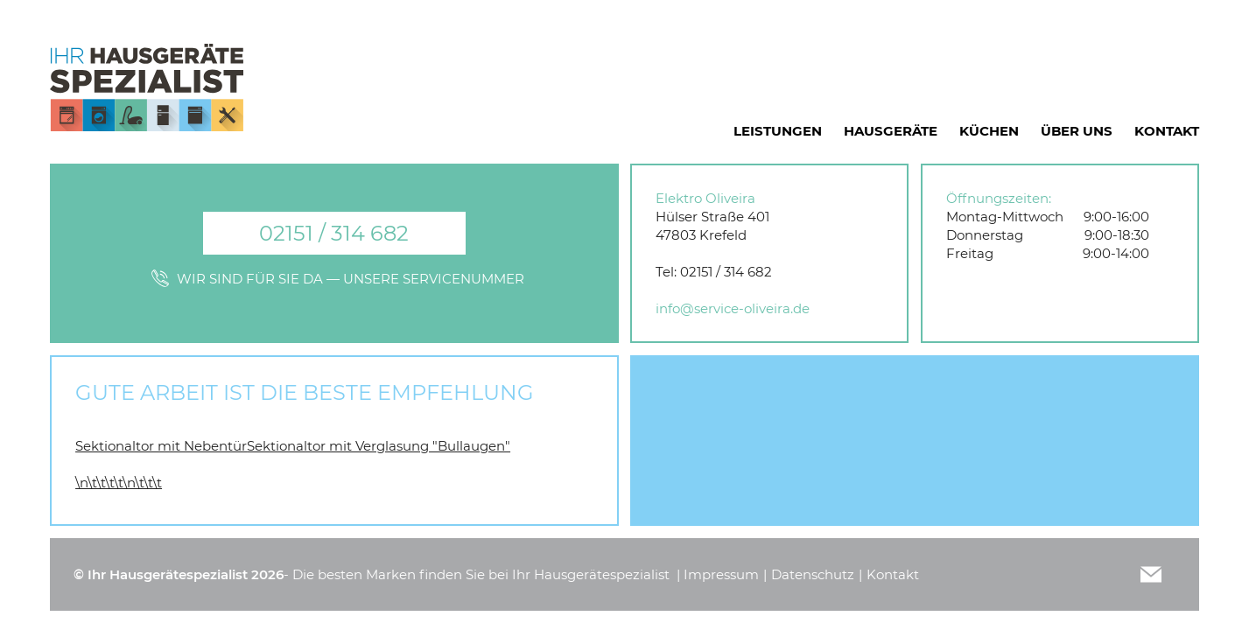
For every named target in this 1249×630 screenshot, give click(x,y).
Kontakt (893, 574)
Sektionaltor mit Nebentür (161, 446)
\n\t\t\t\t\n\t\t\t (118, 482)
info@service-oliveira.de (733, 308)
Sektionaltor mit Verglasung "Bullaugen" (378, 446)
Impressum (721, 574)
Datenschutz (812, 574)
